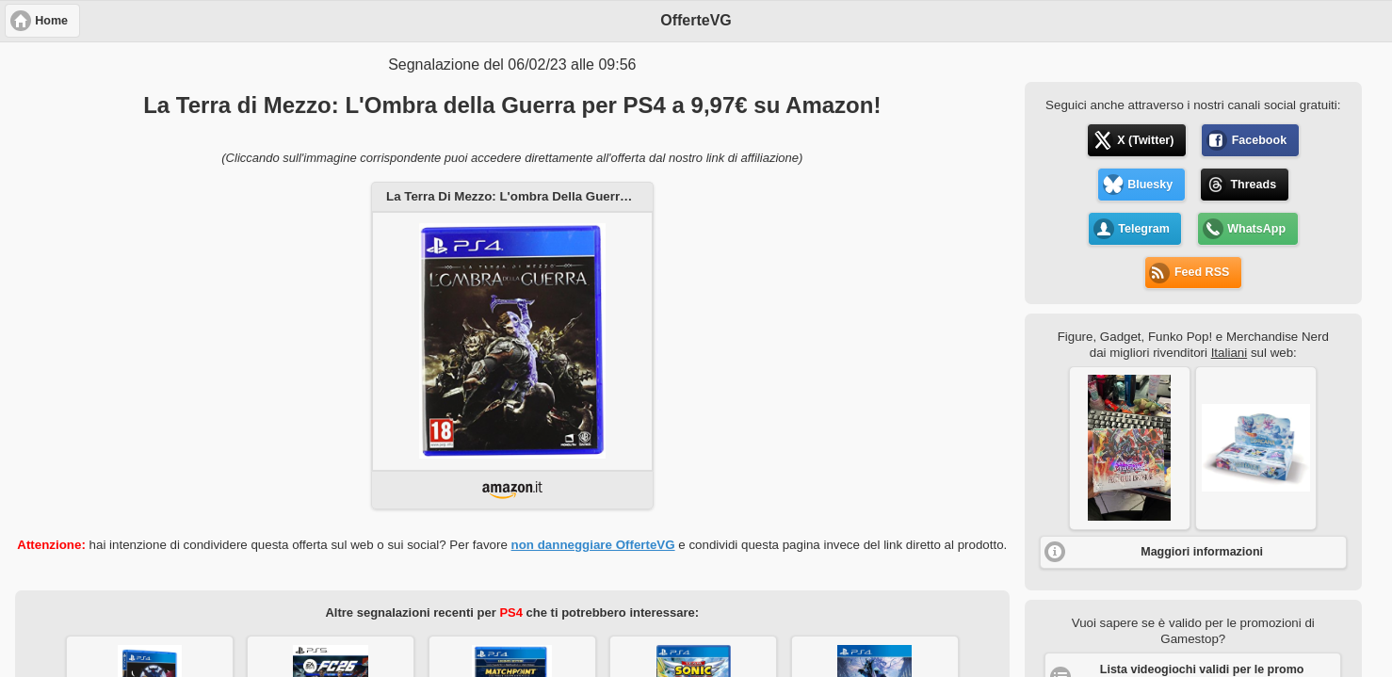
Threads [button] (1253, 184)
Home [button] (51, 20)
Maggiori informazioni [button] (1202, 551)
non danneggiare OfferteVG (593, 545)
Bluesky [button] (1150, 184)
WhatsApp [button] (1256, 228)
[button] (1129, 448)
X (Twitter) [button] (1145, 140)
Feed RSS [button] (1201, 272)
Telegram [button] (1144, 228)
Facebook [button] (1259, 140)
